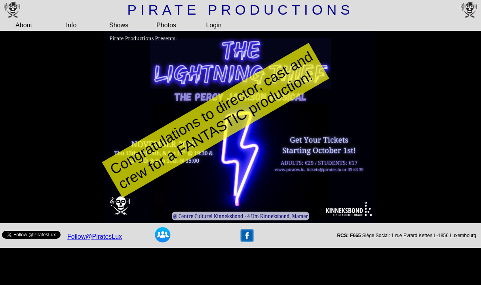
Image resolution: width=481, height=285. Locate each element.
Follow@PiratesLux (94, 236)
